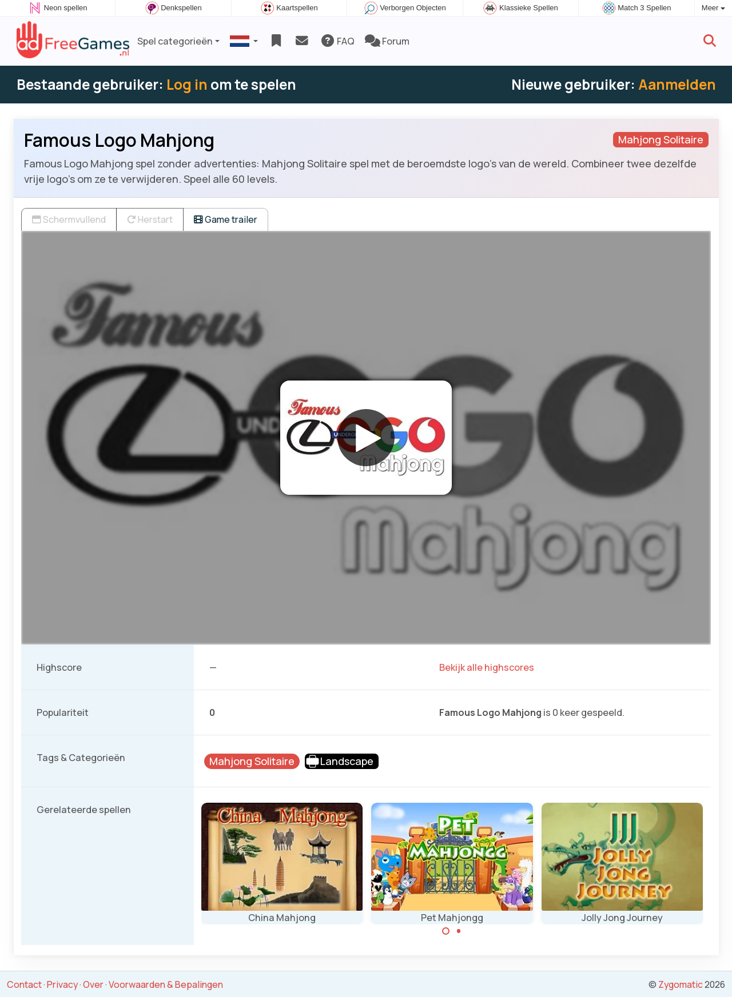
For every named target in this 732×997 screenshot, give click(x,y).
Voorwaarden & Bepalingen (166, 984)
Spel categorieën (175, 41)
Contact (24, 984)
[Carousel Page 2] (459, 931)
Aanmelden (677, 84)
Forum (387, 41)
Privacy (62, 984)
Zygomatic (680, 984)
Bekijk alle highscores (486, 667)
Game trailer (225, 219)
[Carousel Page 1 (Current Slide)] (446, 931)
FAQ (337, 41)
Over (93, 984)
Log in (187, 84)
